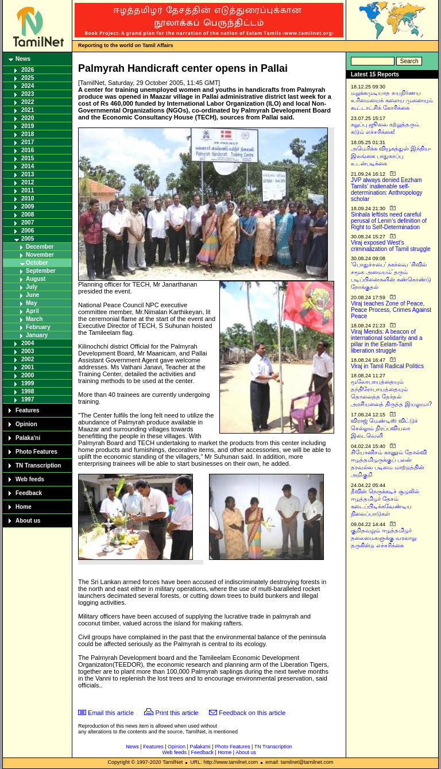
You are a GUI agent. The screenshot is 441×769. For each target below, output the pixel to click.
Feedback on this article (252, 712)
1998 (27, 391)
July (31, 287)
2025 (27, 78)
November (40, 255)
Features (28, 410)
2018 (27, 134)
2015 (27, 158)
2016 (27, 150)
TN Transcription (38, 465)
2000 (27, 375)
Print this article (177, 712)
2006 (27, 230)
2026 (27, 70)
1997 (27, 399)
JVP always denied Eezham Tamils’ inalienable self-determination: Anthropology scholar (387, 189)
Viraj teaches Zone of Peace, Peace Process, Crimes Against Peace (391, 309)
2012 (27, 182)
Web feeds (30, 479)
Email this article (111, 712)
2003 (27, 351)
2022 (27, 102)
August (35, 279)
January (37, 335)
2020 (27, 118)
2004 (27, 343)
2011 (27, 190)
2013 (27, 174)
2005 (27, 238)
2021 (27, 110)
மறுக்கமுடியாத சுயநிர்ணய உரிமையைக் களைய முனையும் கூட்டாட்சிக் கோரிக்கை (392, 100)
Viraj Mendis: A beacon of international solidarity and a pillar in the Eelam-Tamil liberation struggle (387, 341)
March (34, 319)
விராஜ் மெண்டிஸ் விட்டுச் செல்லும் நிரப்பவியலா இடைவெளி (384, 428)
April (32, 311)
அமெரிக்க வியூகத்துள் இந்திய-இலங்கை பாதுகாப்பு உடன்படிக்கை (391, 156)
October (37, 263)
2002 (27, 359)
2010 (27, 198)
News (23, 59)
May (31, 303)
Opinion (26, 424)
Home (24, 507)
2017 (27, 142)
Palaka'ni (28, 438)
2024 (27, 86)
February (38, 327)
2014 (27, 166)
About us (28, 520)
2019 (27, 126)
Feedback (29, 493)
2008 (27, 214)
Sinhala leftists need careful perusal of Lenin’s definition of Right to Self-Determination (389, 220)
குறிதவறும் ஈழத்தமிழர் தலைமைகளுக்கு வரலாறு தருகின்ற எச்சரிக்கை (383, 537)
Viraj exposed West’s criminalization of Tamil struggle (391, 245)
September (41, 271)
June (32, 295)
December (39, 247)
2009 (27, 206)
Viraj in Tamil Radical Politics (387, 366)
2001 (27, 367)
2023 (27, 94)
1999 (27, 383)
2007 (27, 222)
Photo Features (36, 452)
